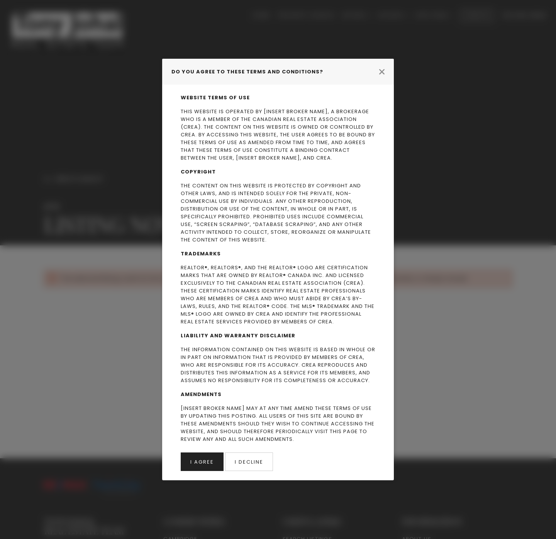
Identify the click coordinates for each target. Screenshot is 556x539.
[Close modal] (382, 71)
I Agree (202, 462)
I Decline (249, 462)
